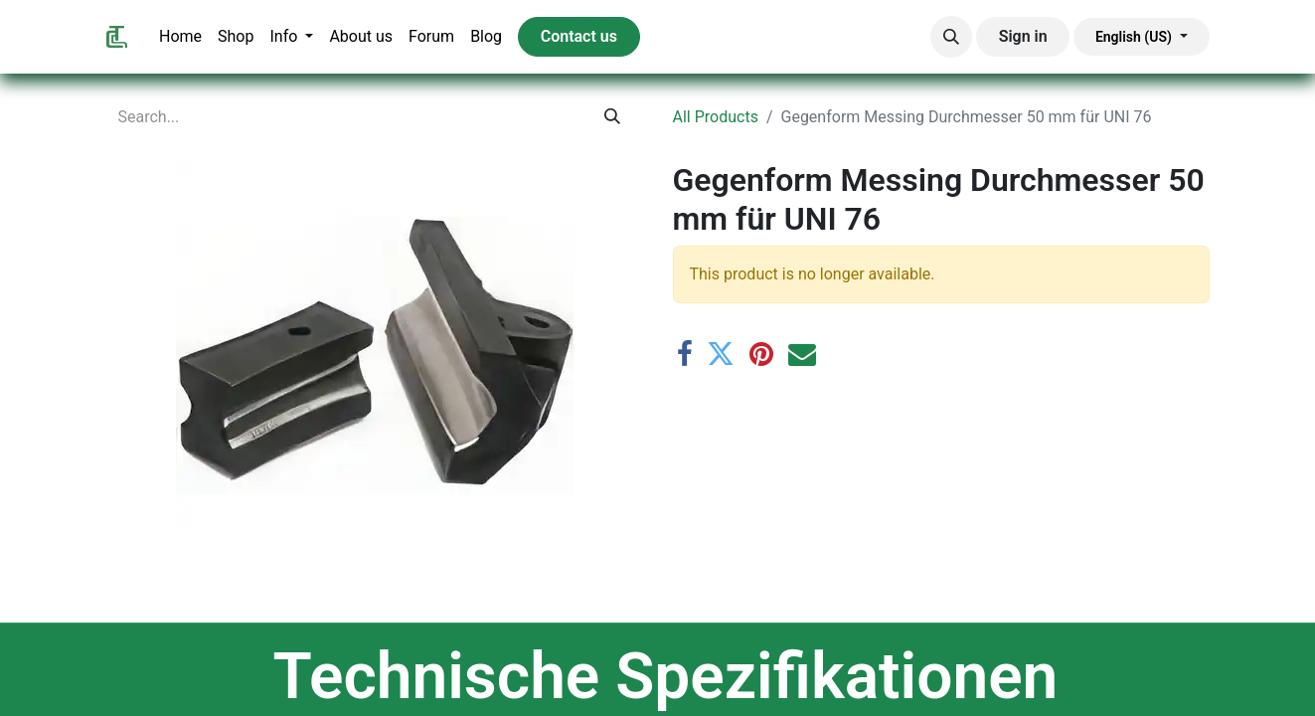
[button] (951, 37)
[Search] (611, 117)
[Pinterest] (761, 354)
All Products (715, 116)
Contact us (579, 36)
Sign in (1023, 36)
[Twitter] (721, 354)
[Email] (802, 354)
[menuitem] (180, 37)
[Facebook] (685, 354)
